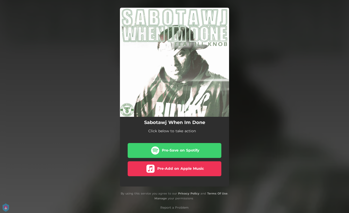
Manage (160, 198)
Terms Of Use (217, 193)
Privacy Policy (188, 193)
